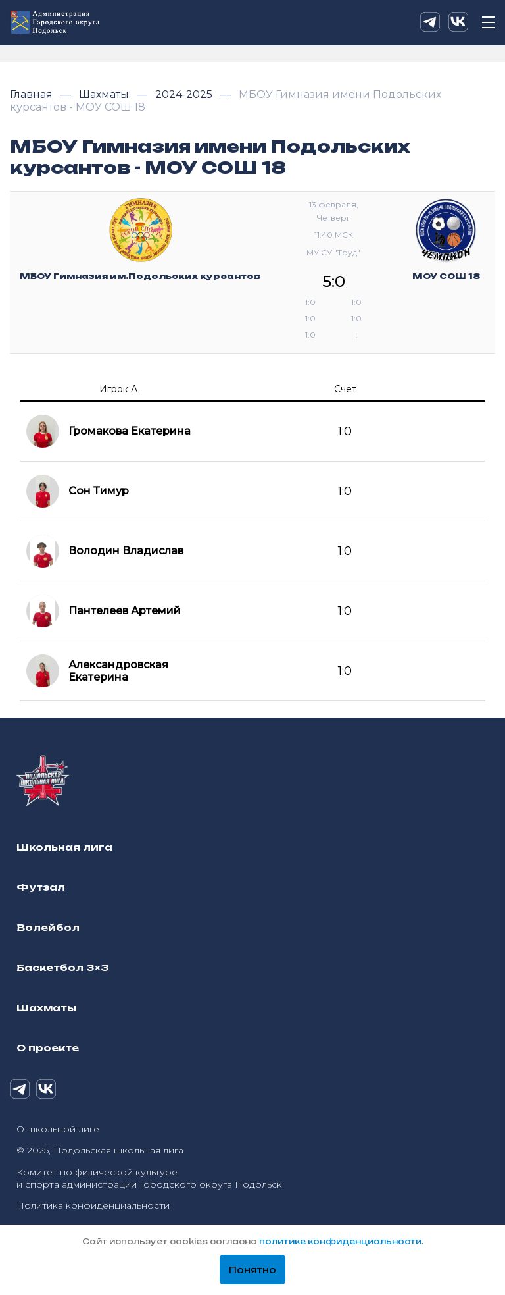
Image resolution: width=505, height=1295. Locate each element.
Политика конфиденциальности (93, 1205)
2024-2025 (185, 94)
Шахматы (105, 94)
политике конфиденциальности (340, 1241)
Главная (32, 94)
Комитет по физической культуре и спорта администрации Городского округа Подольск (149, 1178)
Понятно (252, 1270)
